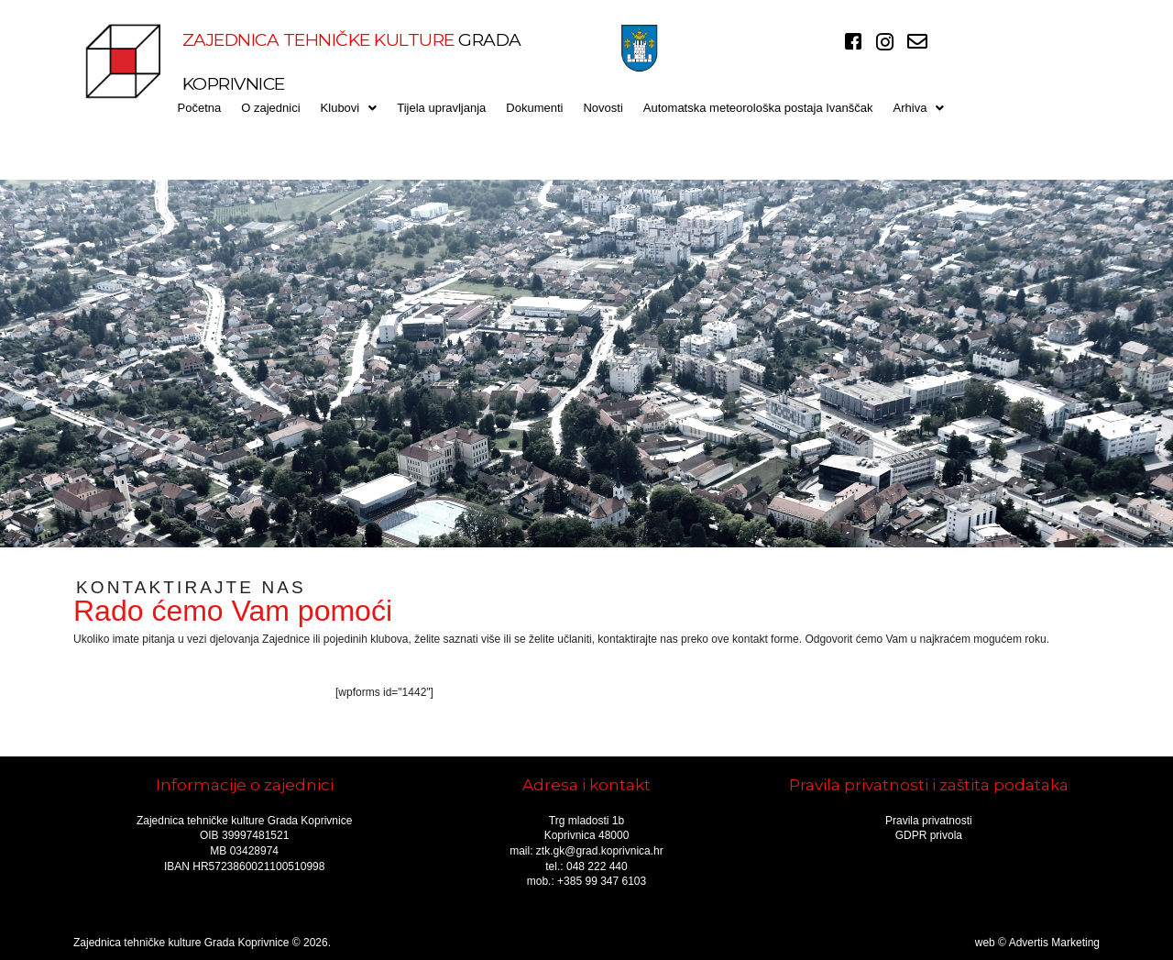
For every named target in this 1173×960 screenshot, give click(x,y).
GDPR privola (928, 835)
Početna (200, 108)
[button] (349, 108)
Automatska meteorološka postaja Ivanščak (758, 108)
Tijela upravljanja (441, 108)
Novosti (602, 108)
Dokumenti (534, 108)
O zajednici (270, 108)
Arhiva (919, 108)
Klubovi (349, 108)
